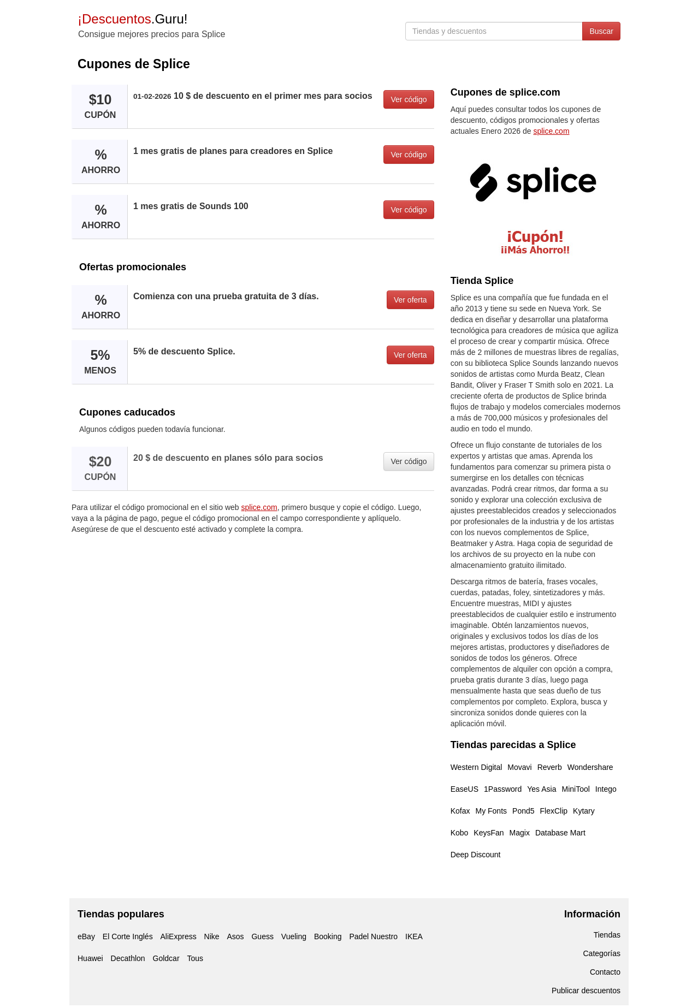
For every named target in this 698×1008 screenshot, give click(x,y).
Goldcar (166, 958)
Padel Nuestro (373, 936)
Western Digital (476, 767)
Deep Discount (476, 854)
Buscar (601, 31)
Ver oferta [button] (410, 299)
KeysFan (489, 832)
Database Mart (560, 832)
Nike (212, 936)
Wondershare (590, 767)
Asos (235, 936)
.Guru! (132, 18)
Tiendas (607, 934)
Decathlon (128, 958)
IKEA (414, 936)
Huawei (90, 958)
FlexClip (554, 811)
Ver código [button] (409, 99)
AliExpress (179, 936)
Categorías (601, 953)
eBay (86, 936)
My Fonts (491, 811)
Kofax (460, 811)
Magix (520, 832)
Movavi (519, 767)
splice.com (259, 507)
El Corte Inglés (128, 936)
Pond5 (523, 811)
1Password (503, 789)
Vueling (293, 936)
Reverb (549, 767)
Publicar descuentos (586, 990)
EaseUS (464, 789)
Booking (328, 936)
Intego (606, 789)
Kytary (584, 811)
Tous (195, 958)
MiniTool (575, 789)
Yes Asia (541, 789)
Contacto (605, 972)
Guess (262, 936)
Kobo (460, 832)
